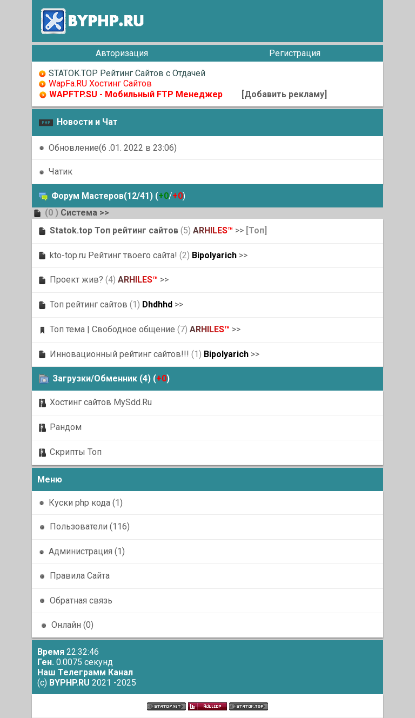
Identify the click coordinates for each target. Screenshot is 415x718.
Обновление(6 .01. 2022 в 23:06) (113, 148)
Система (79, 212)
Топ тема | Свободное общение (112, 329)
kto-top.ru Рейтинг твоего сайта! (113, 255)
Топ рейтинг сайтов (89, 304)
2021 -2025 (92, 682)
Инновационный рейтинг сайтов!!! (119, 354)
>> (104, 212)
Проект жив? (76, 279)
